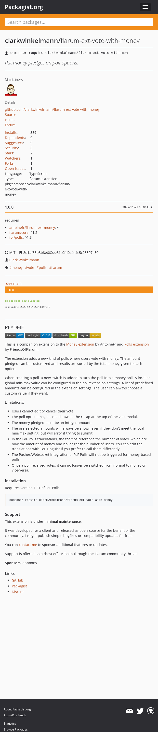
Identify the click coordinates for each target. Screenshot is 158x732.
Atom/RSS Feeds (15, 715)
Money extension (80, 344)
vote (30, 267)
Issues (10, 119)
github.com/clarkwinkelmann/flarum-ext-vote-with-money (52, 109)
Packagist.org (24, 7)
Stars (9, 153)
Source (10, 114)
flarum (56, 267)
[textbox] (79, 22)
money (17, 267)
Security (11, 148)
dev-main (14, 283)
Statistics (10, 723)
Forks (9, 163)
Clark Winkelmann (24, 260)
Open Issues (15, 168)
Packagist (19, 586)
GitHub (17, 580)
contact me (28, 544)
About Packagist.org (17, 709)
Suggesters (14, 142)
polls (43, 267)
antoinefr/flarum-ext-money (32, 227)
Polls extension (136, 344)
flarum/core (18, 232)
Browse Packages (16, 729)
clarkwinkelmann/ (33, 40)
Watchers (12, 158)
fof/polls (16, 237)
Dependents (15, 137)
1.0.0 (10, 289)
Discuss (18, 591)
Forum (10, 125)
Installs (11, 132)
